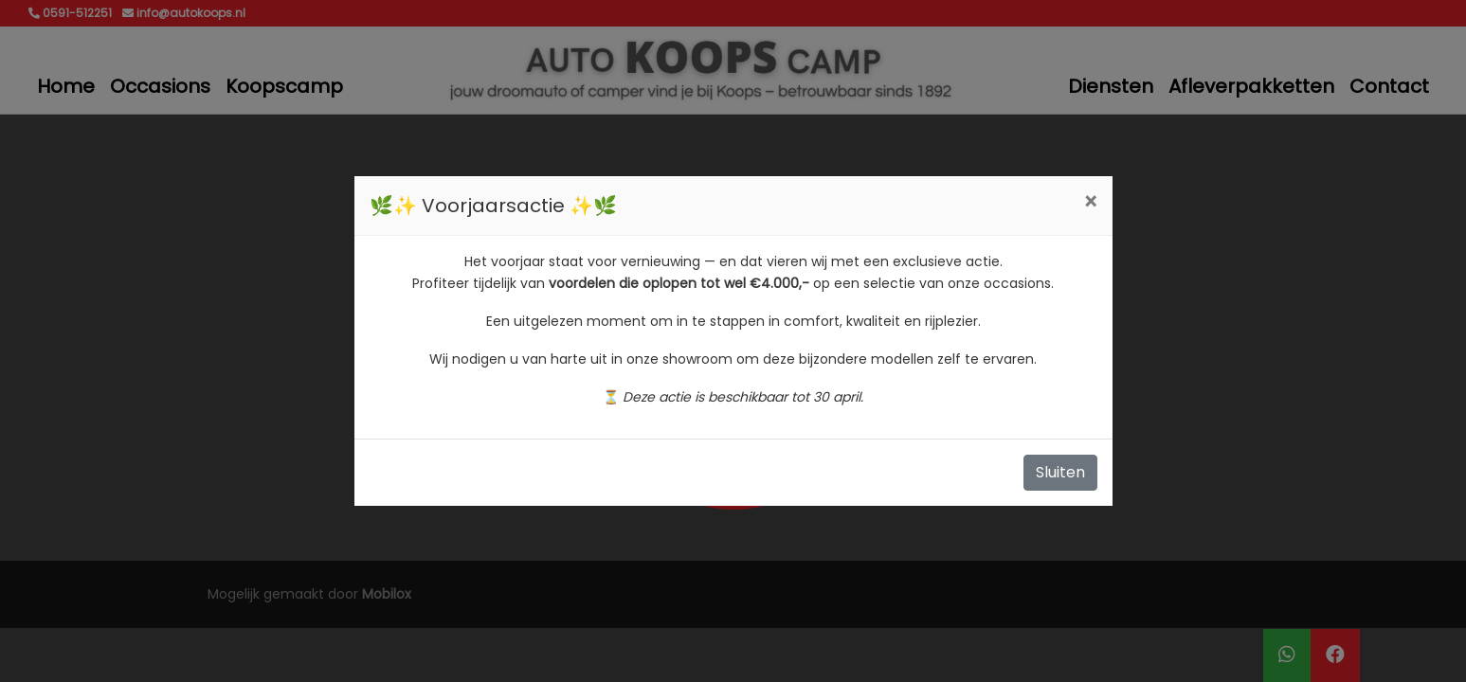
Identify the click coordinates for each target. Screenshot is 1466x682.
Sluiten (1060, 472)
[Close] (1090, 202)
